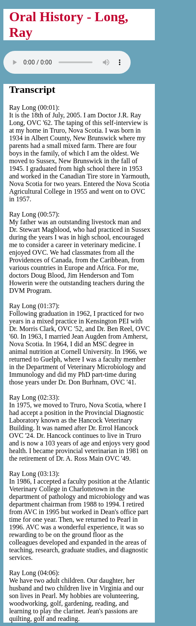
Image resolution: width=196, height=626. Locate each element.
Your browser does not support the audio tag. (67, 62)
